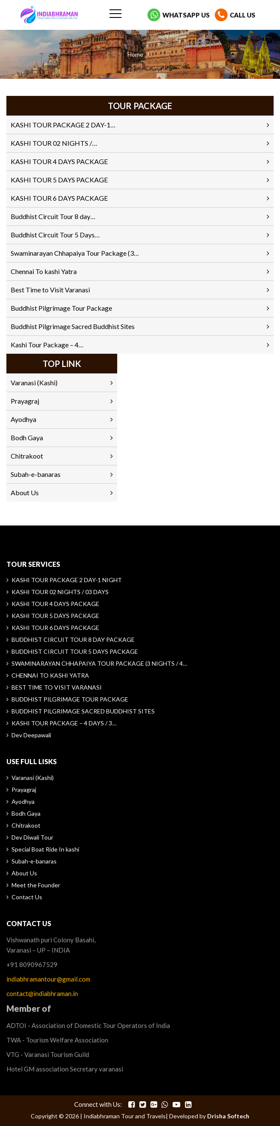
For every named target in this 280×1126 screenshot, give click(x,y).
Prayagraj (25, 401)
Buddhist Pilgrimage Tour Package (61, 308)
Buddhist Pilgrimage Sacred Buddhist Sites (73, 326)
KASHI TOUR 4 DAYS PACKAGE (59, 161)
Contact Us (27, 897)
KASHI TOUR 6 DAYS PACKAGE (59, 198)
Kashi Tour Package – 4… (47, 345)
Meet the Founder (36, 885)
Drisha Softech (228, 1116)
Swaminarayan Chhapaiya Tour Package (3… (75, 253)
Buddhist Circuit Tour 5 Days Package (75, 651)
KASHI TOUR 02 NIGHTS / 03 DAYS (60, 591)
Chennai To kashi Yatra (44, 271)
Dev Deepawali (31, 735)
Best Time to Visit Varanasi (50, 290)
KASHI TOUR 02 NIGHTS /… (54, 143)
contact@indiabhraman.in (42, 993)
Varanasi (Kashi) (34, 382)
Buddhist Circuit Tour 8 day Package (73, 639)
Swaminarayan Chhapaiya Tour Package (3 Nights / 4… (99, 663)
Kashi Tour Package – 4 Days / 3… (64, 723)
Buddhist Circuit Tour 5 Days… (55, 235)
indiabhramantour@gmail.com (48, 979)
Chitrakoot (27, 456)
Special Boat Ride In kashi (45, 849)
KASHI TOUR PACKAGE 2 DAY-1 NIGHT (67, 579)
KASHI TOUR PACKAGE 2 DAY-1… (63, 125)
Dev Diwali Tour (32, 837)
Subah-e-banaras (36, 474)
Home (135, 54)
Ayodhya (23, 419)
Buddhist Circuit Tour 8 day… (53, 216)
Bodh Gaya (27, 437)
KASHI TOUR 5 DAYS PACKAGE (59, 180)
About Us (25, 492)
